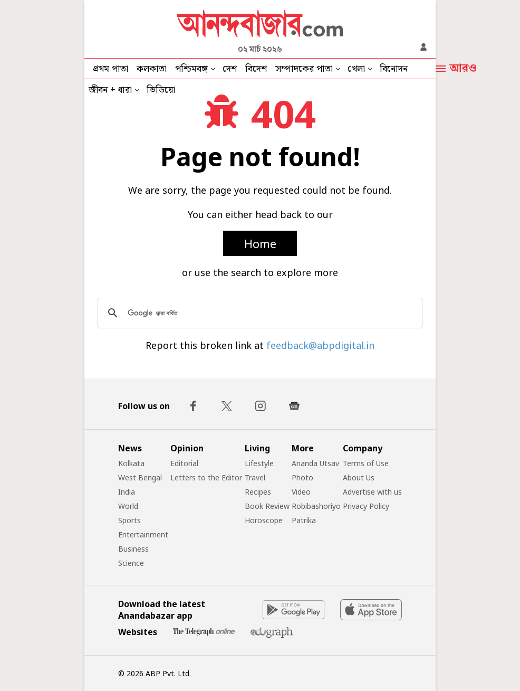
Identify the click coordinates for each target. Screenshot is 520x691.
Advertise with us (372, 492)
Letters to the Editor (206, 477)
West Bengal (140, 477)
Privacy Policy (366, 506)
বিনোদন (394, 69)
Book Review (267, 506)
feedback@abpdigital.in (320, 345)
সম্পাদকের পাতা (304, 69)
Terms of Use (366, 463)
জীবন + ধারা (110, 90)
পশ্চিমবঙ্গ (191, 69)
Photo (302, 477)
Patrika (304, 520)
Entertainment (143, 534)
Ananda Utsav (315, 463)
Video (301, 492)
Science (131, 563)
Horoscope (264, 520)
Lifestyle (259, 463)
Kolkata (131, 463)
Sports (129, 520)
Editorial (184, 463)
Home (260, 243)
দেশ (230, 69)
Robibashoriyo (316, 506)
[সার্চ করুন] (258, 313)
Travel (255, 477)
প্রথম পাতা (110, 69)
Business (133, 549)
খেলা (356, 69)
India (126, 492)
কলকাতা (152, 69)
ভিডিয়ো (161, 90)
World (128, 506)
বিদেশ (256, 69)
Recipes (258, 492)
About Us (358, 477)
